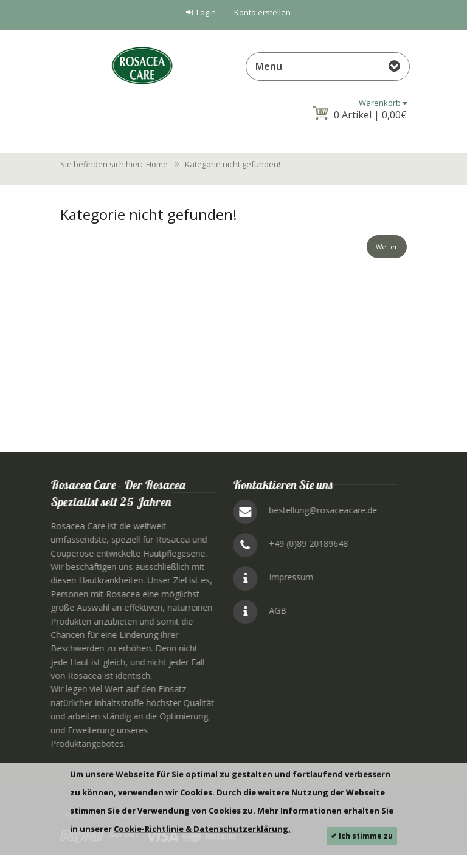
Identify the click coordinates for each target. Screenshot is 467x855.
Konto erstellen (262, 12)
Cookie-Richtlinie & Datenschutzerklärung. (202, 828)
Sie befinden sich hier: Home (114, 164)
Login (201, 12)
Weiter (382, 248)
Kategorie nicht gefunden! (232, 164)
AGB (451, 610)
